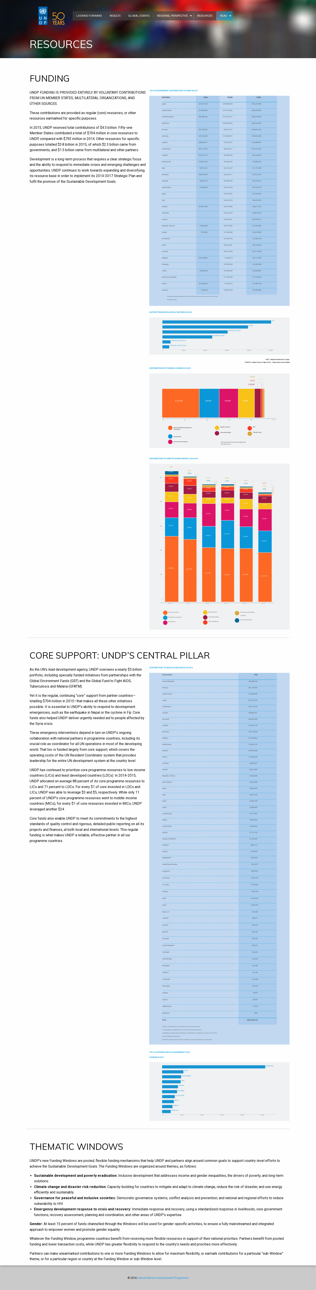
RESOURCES (204, 15)
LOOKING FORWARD (89, 15)
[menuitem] (52, 16)
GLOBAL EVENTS (138, 15)
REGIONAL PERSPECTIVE (172, 15)
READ (223, 15)
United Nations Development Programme (163, 1277)
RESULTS (115, 15)
